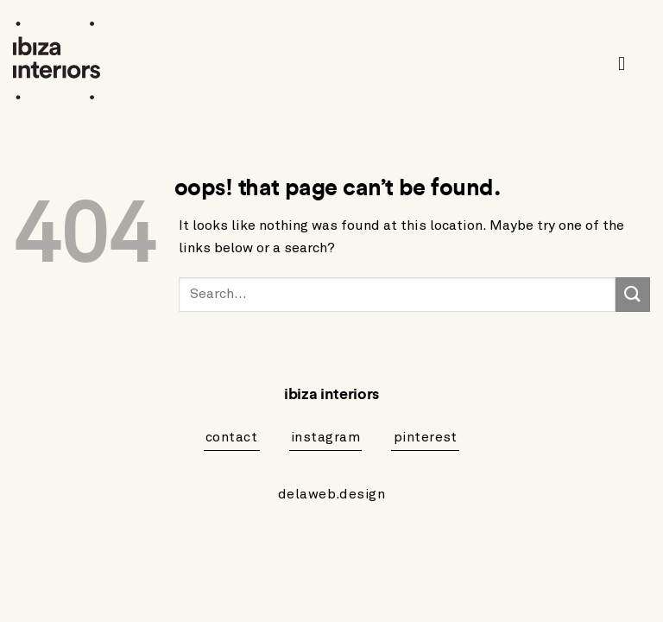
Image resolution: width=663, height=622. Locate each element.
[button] (634, 60)
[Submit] (633, 294)
